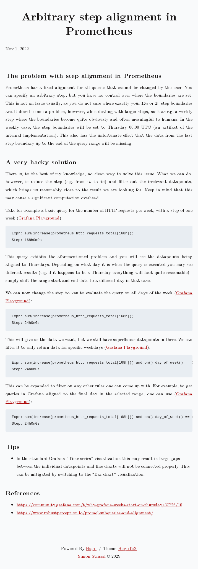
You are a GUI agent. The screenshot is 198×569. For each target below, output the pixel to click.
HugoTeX (127, 548)
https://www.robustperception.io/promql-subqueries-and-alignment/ (85, 512)
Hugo (91, 548)
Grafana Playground (39, 218)
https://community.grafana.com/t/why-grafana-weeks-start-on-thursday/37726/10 (99, 504)
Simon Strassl (92, 556)
